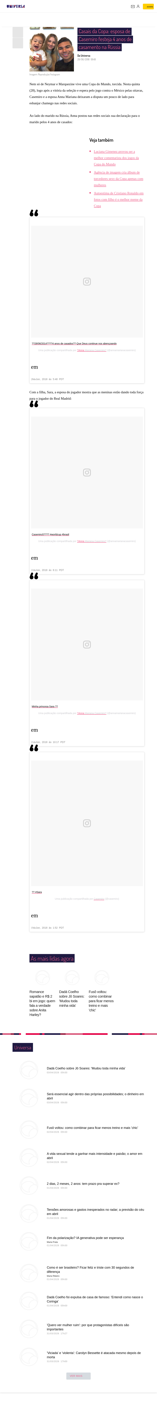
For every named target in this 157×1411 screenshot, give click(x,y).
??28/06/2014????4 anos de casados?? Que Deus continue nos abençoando (74, 343)
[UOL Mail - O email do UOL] (133, 6)
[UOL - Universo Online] (27, 6)
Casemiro (99, 898)
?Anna (80, 350)
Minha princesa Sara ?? (45, 706)
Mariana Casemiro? (95, 350)
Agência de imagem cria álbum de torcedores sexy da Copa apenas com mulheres (118, 178)
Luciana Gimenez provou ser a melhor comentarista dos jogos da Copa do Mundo (116, 158)
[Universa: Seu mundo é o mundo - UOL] (16, 6)
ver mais (78, 1376)
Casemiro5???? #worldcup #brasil (50, 534)
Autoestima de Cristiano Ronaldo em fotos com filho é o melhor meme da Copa (119, 199)
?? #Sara (37, 892)
